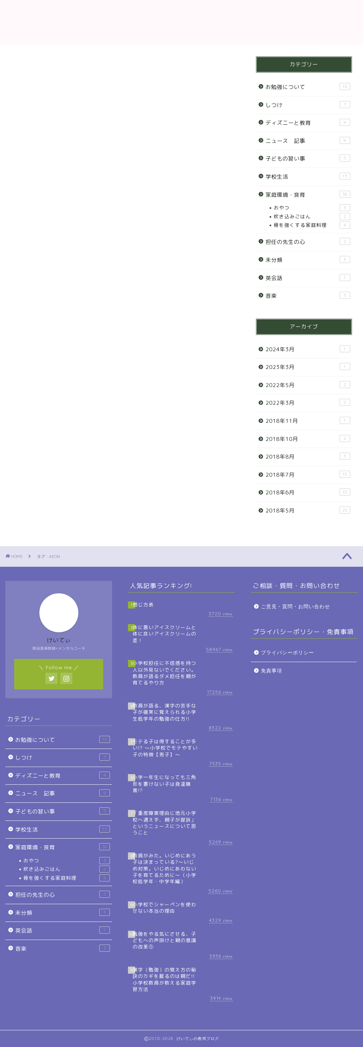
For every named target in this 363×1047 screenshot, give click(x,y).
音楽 (308, 295)
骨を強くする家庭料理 (312, 225)
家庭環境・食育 (308, 194)
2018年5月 (308, 510)
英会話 (308, 278)
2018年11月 (308, 421)
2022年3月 (308, 403)
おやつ (312, 207)
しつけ (308, 105)
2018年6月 (308, 492)
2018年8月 (308, 456)
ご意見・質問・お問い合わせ (295, 606)
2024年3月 (308, 349)
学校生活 (308, 176)
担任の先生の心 (308, 242)
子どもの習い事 (308, 158)
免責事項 (271, 670)
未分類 (308, 260)
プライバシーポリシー (287, 652)
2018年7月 (308, 474)
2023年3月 (308, 367)
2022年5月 (308, 385)
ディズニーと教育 (308, 123)
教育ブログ (181, 22)
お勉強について (308, 87)
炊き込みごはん (312, 216)
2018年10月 (308, 439)
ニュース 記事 (308, 141)
